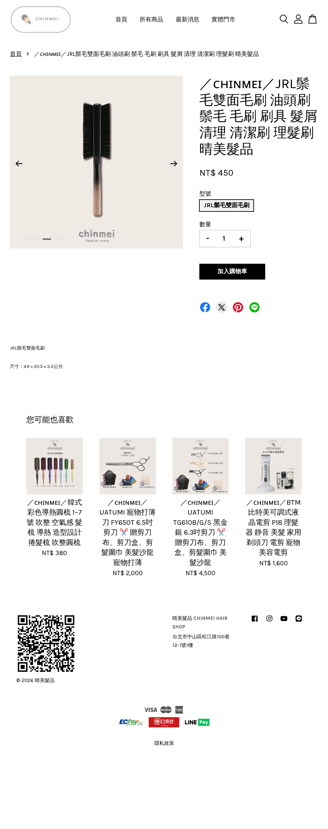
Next (174, 164)
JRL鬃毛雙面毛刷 (226, 205)
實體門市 (223, 19)
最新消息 (187, 19)
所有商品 (151, 19)
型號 (205, 193)
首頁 (121, 19)
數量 (205, 224)
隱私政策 (164, 743)
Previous (19, 164)
